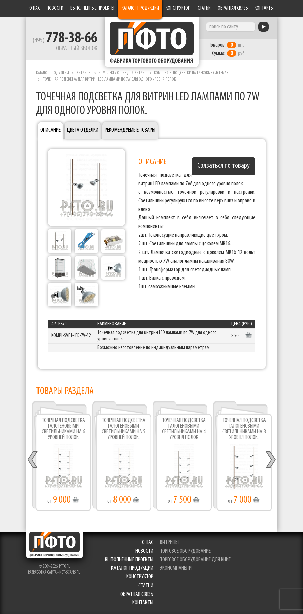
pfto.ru (65, 566)
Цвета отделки (82, 130)
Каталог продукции (140, 8)
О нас (34, 8)
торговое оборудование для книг (195, 560)
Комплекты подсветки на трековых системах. (191, 73)
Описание (50, 130)
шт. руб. (227, 49)
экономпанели (176, 568)
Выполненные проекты (92, 8)
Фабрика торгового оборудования (152, 42)
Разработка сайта (42, 572)
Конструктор (178, 8)
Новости (55, 8)
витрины (169, 542)
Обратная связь (233, 8)
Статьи (204, 8)
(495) (65, 40)
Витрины (83, 73)
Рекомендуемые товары (130, 130)
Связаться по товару (223, 166)
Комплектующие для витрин (123, 73)
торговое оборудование (185, 551)
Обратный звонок (76, 48)
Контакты (264, 8)
